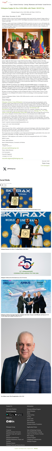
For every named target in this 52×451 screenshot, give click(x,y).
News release (30, 420)
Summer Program (31, 437)
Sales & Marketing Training (34, 430)
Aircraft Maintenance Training (34, 432)
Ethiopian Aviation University (13, 432)
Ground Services (47, 4)
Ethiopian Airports (10, 443)
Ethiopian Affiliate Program (34, 409)
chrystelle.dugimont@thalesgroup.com (12, 158)
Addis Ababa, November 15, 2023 (11, 16)
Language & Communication (34, 439)
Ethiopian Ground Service (12, 437)
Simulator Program (31, 441)
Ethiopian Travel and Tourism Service (15, 445)
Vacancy (29, 416)
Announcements (31, 422)
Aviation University (18, 4)
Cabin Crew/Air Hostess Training (35, 434)
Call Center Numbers (11, 409)
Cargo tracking (30, 415)
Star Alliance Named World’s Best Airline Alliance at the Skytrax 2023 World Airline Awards (21, 209)
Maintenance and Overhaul (35, 4)
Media (28, 413)
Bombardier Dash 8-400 (20, 112)
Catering (26, 4)
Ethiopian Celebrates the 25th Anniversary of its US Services (14, 277)
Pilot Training (30, 435)
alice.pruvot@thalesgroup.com (10, 148)
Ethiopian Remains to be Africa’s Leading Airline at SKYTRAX (14, 249)
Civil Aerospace (45, 165)
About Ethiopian (6, 100)
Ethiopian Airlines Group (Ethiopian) (12, 102)
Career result (30, 418)
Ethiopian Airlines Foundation (34, 424)
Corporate (8, 430)
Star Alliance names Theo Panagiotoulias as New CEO (12, 396)
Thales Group (45, 163)
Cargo (11, 4)
